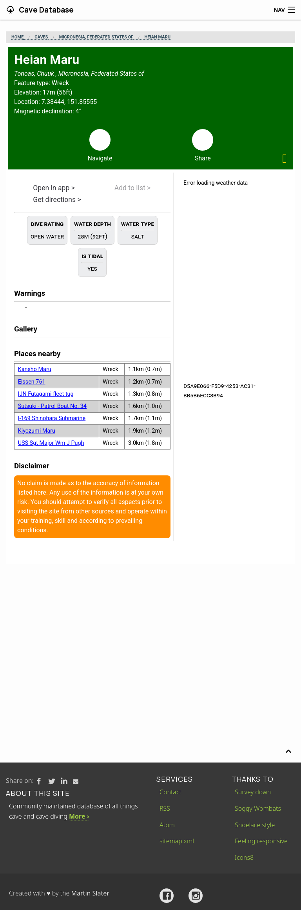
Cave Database (45, 10)
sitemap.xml (177, 841)
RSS (165, 808)
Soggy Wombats (258, 808)
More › (79, 816)
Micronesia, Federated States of (96, 37)
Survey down (253, 792)
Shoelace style (255, 825)
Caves (41, 37)
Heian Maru (157, 37)
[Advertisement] (150, 623)
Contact (170, 792)
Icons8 (244, 857)
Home (17, 37)
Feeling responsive (261, 841)
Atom (167, 825)
